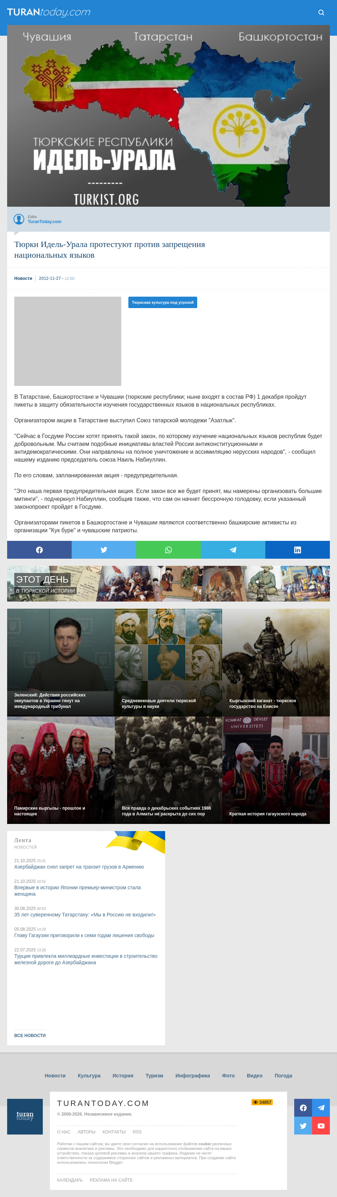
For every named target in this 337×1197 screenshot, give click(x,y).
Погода (283, 1075)
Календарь (70, 1180)
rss (137, 1132)
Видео (254, 1075)
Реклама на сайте (111, 1180)
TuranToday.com (103, 1103)
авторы (87, 1132)
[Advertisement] (67, 341)
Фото (228, 1075)
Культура (89, 1075)
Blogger (115, 1162)
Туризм (154, 1075)
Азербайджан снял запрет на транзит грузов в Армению (79, 867)
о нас (64, 1132)
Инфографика (192, 1075)
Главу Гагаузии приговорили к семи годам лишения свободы (84, 935)
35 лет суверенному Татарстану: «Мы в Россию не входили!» (85, 914)
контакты (114, 1132)
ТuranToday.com (49, 12)
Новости (55, 1075)
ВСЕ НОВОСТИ (30, 1035)
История (123, 1075)
